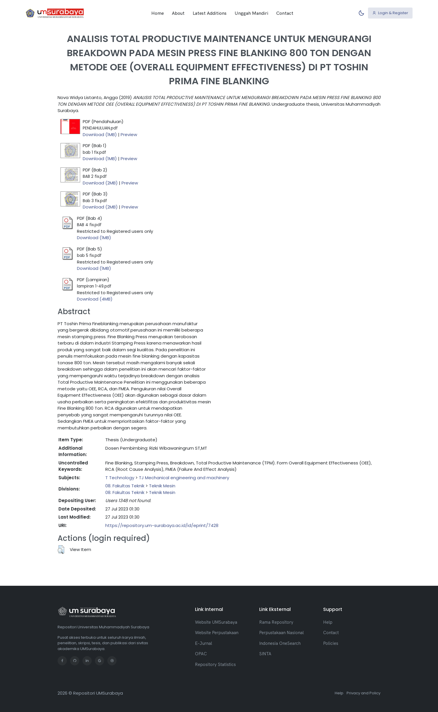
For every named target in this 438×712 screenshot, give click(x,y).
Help (327, 622)
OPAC (201, 653)
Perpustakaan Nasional (281, 632)
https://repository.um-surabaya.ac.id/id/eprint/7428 (161, 525)
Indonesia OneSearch (280, 643)
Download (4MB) (95, 299)
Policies (330, 643)
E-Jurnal (203, 643)
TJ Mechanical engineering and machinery (184, 478)
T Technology (119, 478)
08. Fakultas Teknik (124, 486)
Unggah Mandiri (251, 13)
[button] (61, 549)
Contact (284, 13)
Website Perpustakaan (216, 632)
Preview (129, 134)
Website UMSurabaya (216, 622)
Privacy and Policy (363, 693)
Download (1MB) (100, 134)
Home (157, 13)
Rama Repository (276, 622)
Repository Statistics (215, 664)
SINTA (265, 653)
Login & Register (390, 13)
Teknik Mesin (162, 486)
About (178, 13)
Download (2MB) (100, 183)
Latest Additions (210, 13)
